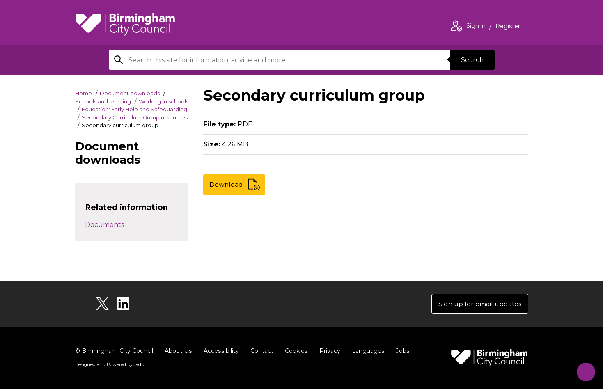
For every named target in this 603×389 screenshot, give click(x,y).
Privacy (327, 351)
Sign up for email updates (478, 304)
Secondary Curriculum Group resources (135, 117)
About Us (178, 351)
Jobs (400, 351)
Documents (104, 225)
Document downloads (130, 93)
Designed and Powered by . (110, 365)
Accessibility (220, 351)
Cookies (294, 351)
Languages (366, 351)
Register (507, 27)
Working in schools (163, 101)
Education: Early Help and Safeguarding (134, 109)
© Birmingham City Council (114, 351)
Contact (260, 351)
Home (83, 93)
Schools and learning (103, 101)
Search (471, 60)
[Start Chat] (584, 370)
